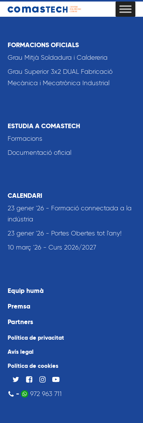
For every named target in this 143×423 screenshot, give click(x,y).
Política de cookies (33, 365)
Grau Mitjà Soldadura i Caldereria (58, 57)
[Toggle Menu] (125, 9)
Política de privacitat (36, 337)
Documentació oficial (39, 152)
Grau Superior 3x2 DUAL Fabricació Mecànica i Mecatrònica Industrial (60, 77)
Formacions (25, 138)
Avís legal (21, 351)
